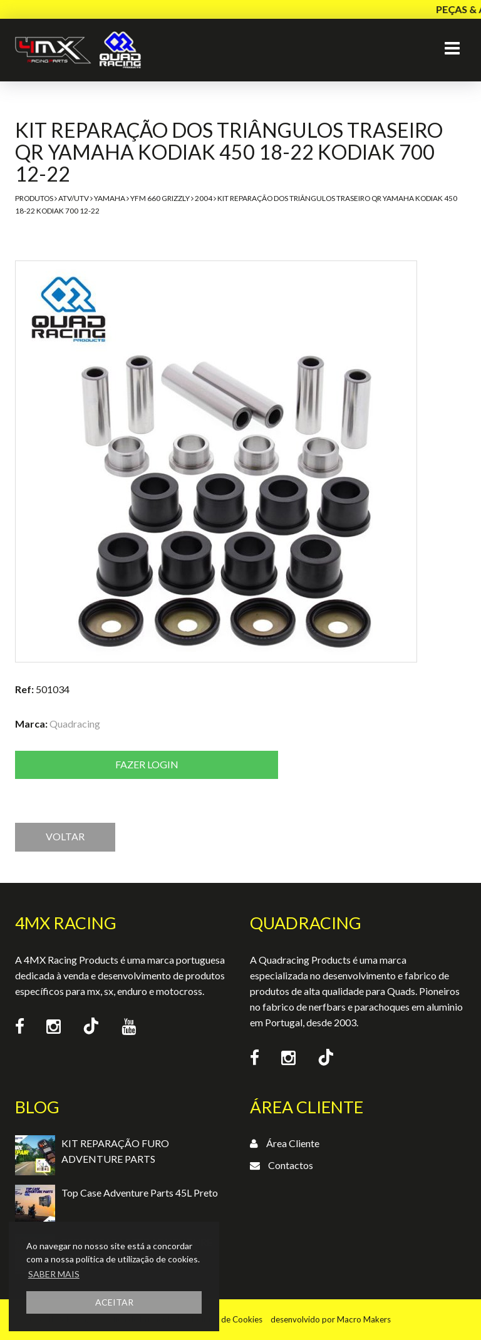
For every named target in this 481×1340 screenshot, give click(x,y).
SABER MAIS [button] (54, 1274)
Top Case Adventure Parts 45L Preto (139, 1192)
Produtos (34, 198)
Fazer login (146, 764)
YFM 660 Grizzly (160, 198)
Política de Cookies (227, 1319)
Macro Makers (364, 1319)
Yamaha (109, 198)
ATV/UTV (73, 198)
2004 (203, 198)
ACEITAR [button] (114, 1302)
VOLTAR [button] (65, 836)
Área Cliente (292, 1143)
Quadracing (74, 723)
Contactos (290, 1165)
